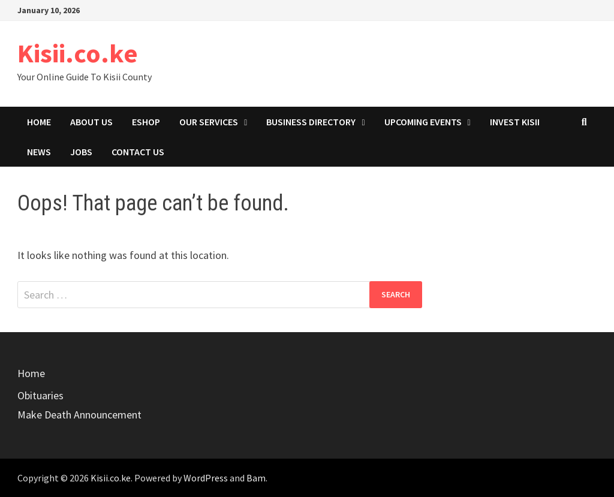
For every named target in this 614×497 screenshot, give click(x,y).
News (39, 152)
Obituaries (40, 395)
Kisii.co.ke (77, 53)
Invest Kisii (515, 122)
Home (39, 122)
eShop (146, 122)
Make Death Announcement (79, 414)
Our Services (208, 122)
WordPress (205, 478)
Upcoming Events (423, 122)
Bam (256, 478)
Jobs (81, 152)
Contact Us (138, 152)
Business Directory (311, 122)
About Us (91, 122)
